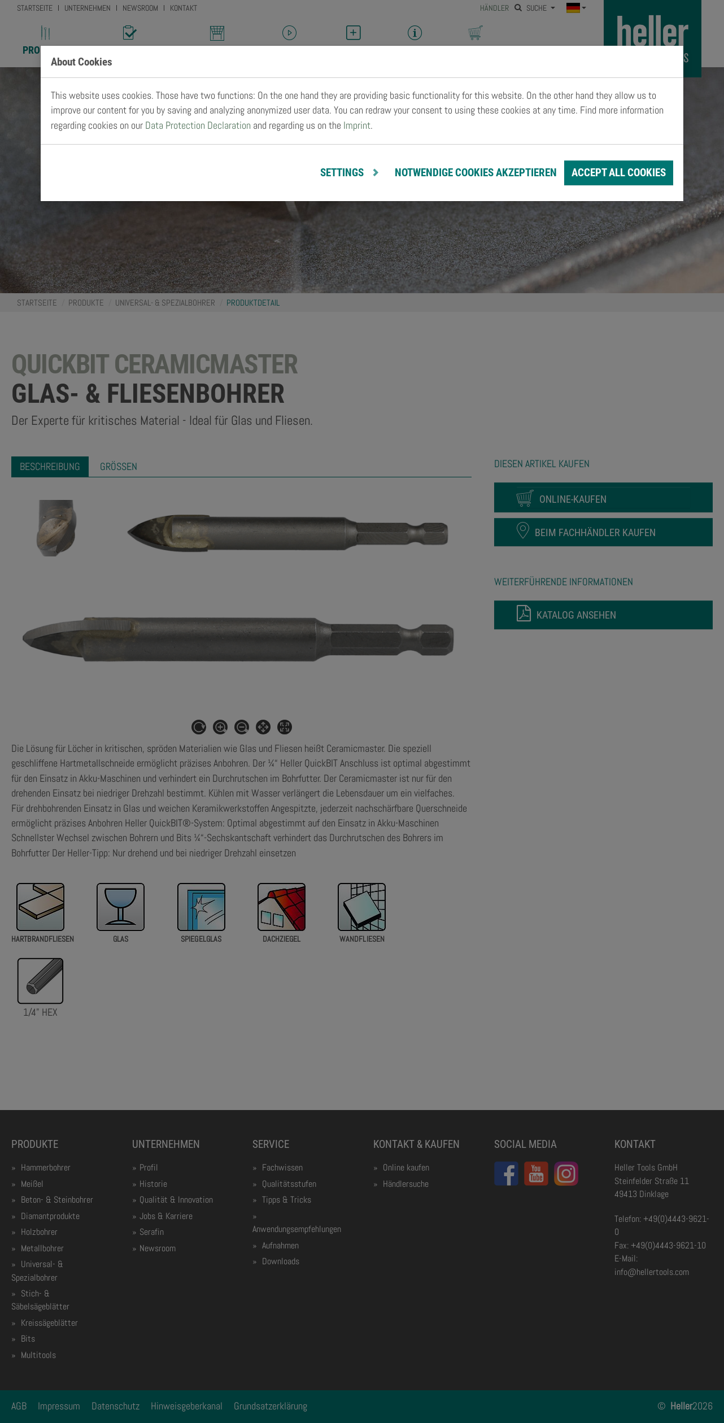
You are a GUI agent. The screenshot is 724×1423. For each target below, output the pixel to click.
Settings (343, 172)
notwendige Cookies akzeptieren (476, 172)
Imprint (356, 125)
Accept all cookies (619, 172)
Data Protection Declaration (198, 125)
